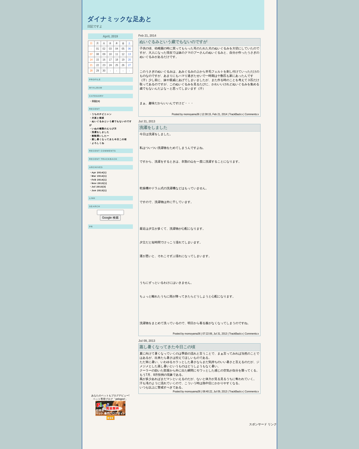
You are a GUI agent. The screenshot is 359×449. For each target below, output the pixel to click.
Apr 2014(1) (99, 172)
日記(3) (96, 101)
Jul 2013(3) (99, 186)
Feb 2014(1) (99, 180)
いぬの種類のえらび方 (104, 128)
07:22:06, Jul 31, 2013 (214, 333)
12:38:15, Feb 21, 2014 (214, 114)
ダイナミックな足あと (119, 18)
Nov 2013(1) (99, 183)
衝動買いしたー (100, 136)
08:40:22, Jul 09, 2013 (214, 391)
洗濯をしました (100, 132)
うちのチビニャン (102, 114)
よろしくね (98, 143)
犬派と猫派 (98, 118)
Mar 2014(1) (99, 176)
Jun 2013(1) (99, 190)
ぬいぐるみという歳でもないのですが (173, 42)
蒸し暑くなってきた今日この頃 (109, 139)
